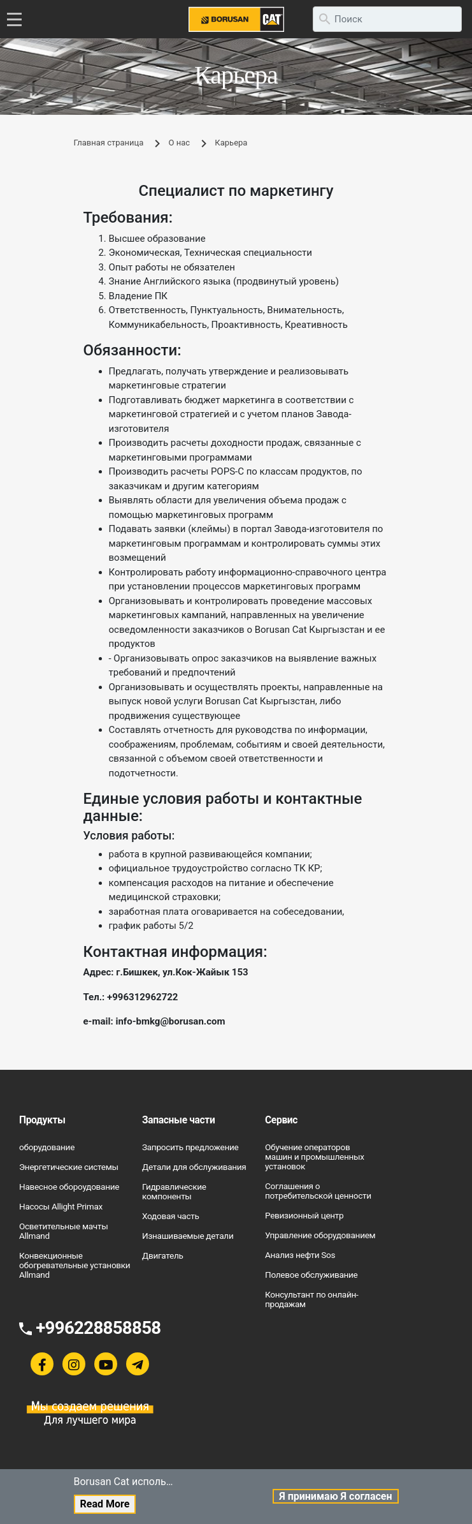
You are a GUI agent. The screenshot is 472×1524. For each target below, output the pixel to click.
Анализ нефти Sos (300, 1255)
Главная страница (109, 142)
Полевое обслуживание (311, 1274)
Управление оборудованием (320, 1235)
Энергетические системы (68, 1167)
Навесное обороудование (69, 1186)
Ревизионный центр (304, 1215)
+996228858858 (98, 1327)
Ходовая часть (170, 1216)
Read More (105, 1504)
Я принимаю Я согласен (335, 1496)
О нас (179, 142)
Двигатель (162, 1255)
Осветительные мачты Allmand (63, 1231)
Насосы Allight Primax (61, 1206)
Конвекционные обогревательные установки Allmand (74, 1265)
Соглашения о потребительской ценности (318, 1191)
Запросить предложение (190, 1147)
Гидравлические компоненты (174, 1191)
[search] (387, 19)
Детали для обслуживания (194, 1167)
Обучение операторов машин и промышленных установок (314, 1156)
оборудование (47, 1147)
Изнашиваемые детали (187, 1236)
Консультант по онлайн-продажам (311, 1299)
